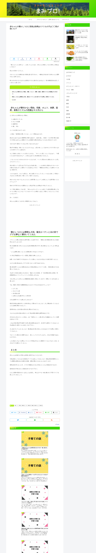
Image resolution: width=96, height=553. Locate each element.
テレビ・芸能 (70, 89)
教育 (67, 103)
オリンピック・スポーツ (73, 86)
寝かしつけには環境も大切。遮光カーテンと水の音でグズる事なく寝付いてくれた (34, 97)
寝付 (29, 406)
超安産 (68, 114)
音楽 (41, 406)
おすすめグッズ (70, 72)
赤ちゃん (37, 406)
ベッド (16, 406)
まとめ (14, 100)
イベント (68, 82)
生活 (67, 107)
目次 (33, 87)
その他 (68, 79)
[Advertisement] (35, 45)
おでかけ (68, 76)
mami (77, 141)
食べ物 (68, 117)
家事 (67, 100)
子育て (12, 406)
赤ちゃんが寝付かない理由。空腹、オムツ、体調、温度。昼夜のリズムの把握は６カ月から (35, 93)
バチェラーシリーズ (71, 93)
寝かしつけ (24, 406)
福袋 (67, 110)
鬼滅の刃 (68, 121)
